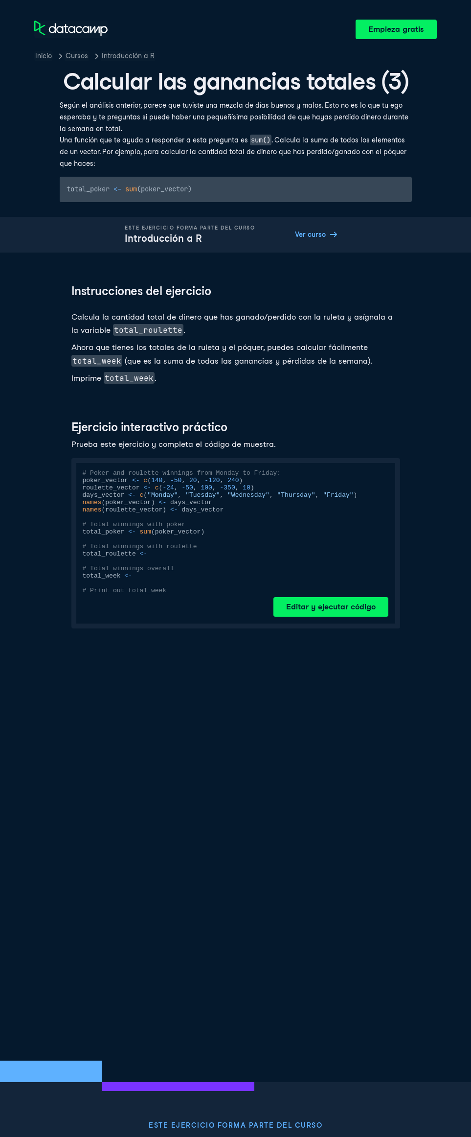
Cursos (77, 56)
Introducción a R (128, 56)
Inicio (43, 56)
